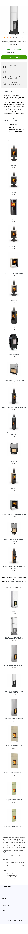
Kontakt (4, 914)
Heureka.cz (20, 581)
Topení (14, 583)
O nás (3, 910)
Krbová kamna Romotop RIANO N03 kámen (14, 514)
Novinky (4, 890)
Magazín (4, 898)
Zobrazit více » (20, 44)
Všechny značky (6, 886)
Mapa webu (5, 902)
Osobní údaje (5, 905)
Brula (23, 43)
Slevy (3, 893)
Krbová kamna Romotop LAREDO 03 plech (14, 407)
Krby (25, 581)
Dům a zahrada (14, 581)
